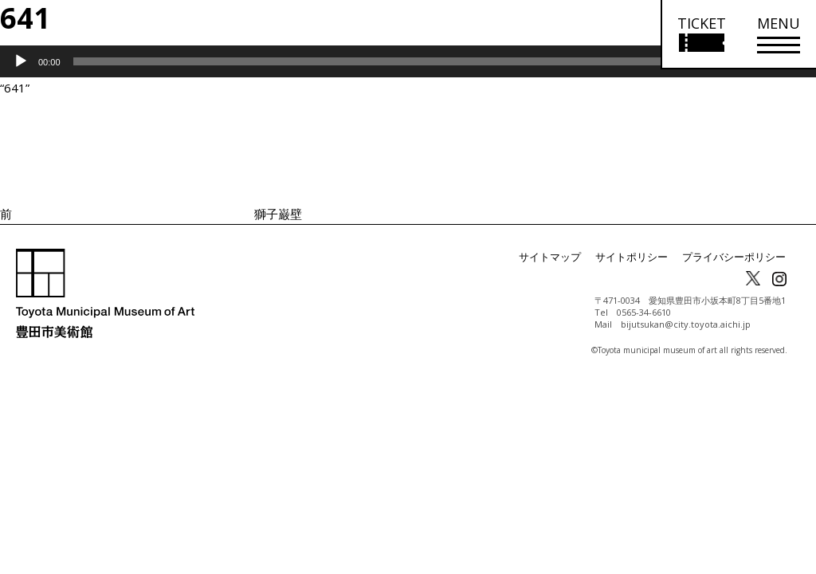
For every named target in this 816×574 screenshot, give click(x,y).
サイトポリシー (642, 257)
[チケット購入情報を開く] (701, 34)
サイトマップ (565, 257)
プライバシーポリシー (738, 257)
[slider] (386, 61)
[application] (408, 61)
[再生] (21, 61)
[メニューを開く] (778, 34)
